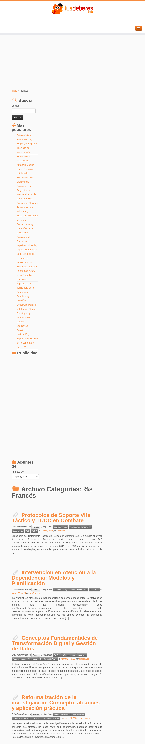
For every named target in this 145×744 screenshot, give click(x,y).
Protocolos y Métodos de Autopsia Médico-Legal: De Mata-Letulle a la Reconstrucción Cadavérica (26, 169)
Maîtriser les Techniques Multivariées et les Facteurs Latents (79, 428)
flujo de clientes (111, 620)
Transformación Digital (79, 271)
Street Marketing (50, 504)
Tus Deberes (71, 736)
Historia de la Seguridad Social (112, 381)
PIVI (128, 202)
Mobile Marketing (123, 500)
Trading (68, 563)
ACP (87, 440)
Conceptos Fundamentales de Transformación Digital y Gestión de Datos (86, 255)
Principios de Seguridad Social (56, 385)
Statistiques (74, 444)
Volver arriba (128, 736)
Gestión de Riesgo (116, 559)
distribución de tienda (93, 620)
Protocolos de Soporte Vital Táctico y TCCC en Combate (83, 130)
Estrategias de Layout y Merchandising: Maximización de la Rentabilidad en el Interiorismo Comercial (88, 606)
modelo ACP (113, 202)
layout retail (68, 624)
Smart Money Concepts (53, 563)
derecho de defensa (93, 327)
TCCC (65, 143)
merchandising (81, 624)
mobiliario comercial (98, 624)
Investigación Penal (52, 331)
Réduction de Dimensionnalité (56, 444)
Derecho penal (109, 327)
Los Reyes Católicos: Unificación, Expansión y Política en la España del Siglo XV (25, 343)
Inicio (14, 90)
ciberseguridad (100, 267)
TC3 (58, 143)
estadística (113, 267)
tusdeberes (93, 143)
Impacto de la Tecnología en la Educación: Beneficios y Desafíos (25, 296)
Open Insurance (50, 271)
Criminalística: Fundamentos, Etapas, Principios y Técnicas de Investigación (27, 143)
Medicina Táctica (91, 139)
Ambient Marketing (92, 500)
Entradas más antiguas (59, 724)
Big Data (88, 267)
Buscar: (16, 105)
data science (114, 440)
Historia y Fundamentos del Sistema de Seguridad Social (83, 371)
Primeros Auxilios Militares (111, 139)
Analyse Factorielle (98, 440)
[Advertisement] (72, 62)
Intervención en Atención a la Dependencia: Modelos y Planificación (85, 190)
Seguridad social (77, 385)
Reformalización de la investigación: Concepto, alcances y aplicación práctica (87, 315)
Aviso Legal (82, 736)
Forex (103, 559)
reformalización (85, 331)
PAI (122, 202)
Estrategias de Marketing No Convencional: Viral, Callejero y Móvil (84, 487)
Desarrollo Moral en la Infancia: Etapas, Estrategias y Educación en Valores (27, 317)
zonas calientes (114, 624)
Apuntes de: (18, 480)
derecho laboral (91, 381)
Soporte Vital (49, 143)
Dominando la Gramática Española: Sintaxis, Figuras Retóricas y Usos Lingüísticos (27, 249)
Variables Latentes (89, 444)
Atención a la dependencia (95, 202)
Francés (67, 139)
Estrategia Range (92, 559)
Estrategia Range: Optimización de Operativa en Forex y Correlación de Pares (81, 547)
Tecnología (63, 271)
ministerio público (69, 331)
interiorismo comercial (52, 624)
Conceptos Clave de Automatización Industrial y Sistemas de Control (26, 211)
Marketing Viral (108, 500)
